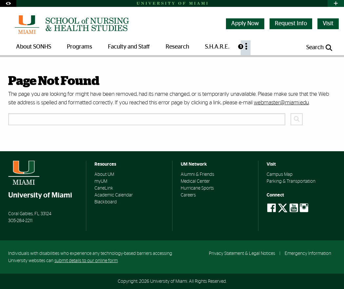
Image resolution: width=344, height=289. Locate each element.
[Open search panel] (320, 47)
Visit (328, 24)
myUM (100, 181)
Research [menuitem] (177, 47)
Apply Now (245, 24)
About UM (104, 174)
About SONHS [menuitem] (33, 47)
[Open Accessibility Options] (8, 3)
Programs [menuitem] (79, 47)
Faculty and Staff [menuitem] (129, 47)
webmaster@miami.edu (281, 102)
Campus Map (280, 174)
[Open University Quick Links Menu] (336, 3)
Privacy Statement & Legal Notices (242, 253)
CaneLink (103, 188)
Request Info (291, 24)
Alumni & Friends (197, 174)
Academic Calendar (113, 195)
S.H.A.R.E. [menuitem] (217, 47)
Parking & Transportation (291, 181)
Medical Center (195, 181)
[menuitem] (246, 47)
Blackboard (105, 202)
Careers (188, 195)
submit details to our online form (86, 260)
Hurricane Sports (197, 188)
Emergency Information (308, 253)
